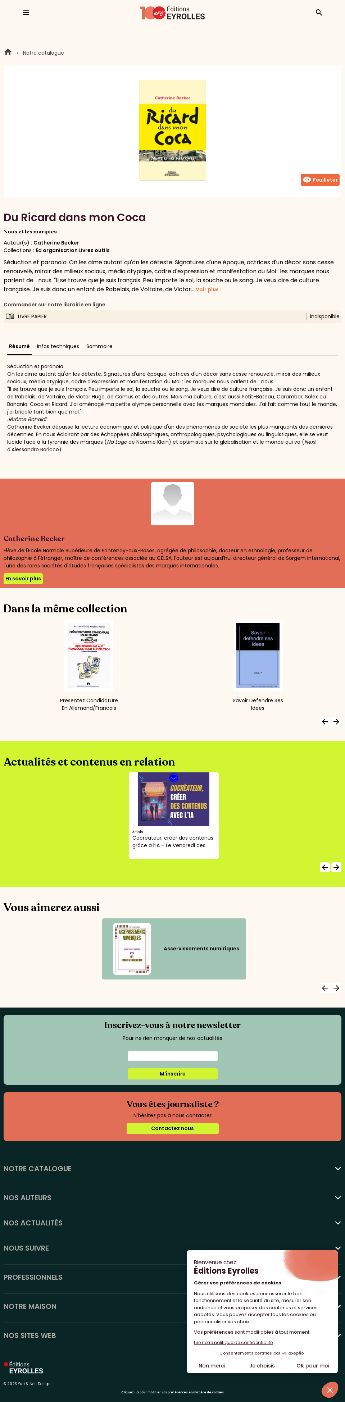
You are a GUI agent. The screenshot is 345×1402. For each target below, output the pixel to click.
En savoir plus (23, 578)
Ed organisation (57, 250)
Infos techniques (58, 346)
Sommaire (99, 346)
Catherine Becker (56, 242)
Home (8, 52)
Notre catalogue (43, 52)
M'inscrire (173, 1073)
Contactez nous (172, 1128)
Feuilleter (320, 179)
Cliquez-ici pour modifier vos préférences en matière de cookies (172, 1392)
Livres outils (94, 250)
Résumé (19, 346)
